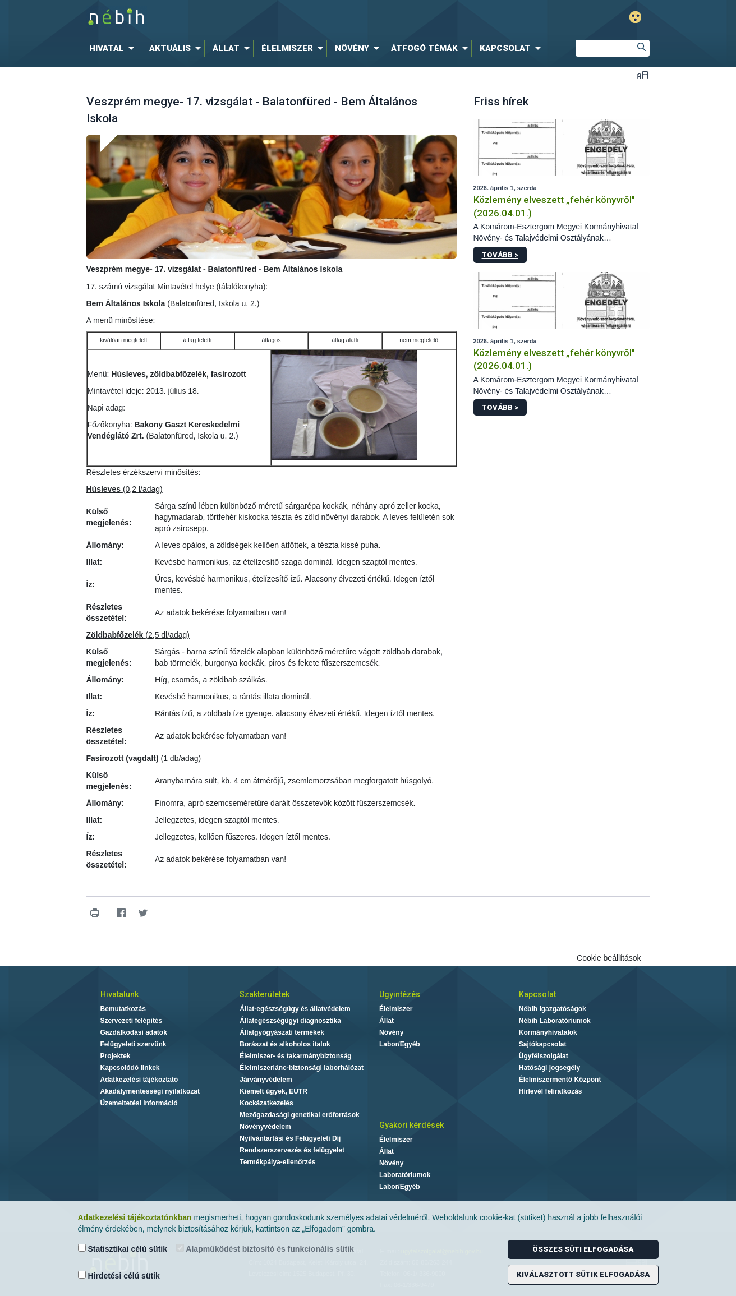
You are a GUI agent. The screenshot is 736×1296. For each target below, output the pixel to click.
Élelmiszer (395, 1009)
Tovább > (500, 255)
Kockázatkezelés (266, 1103)
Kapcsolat (537, 994)
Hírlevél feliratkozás (550, 1091)
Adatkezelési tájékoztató (139, 1079)
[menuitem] (113, 48)
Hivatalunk (119, 994)
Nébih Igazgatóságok (552, 1009)
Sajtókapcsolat (543, 1044)
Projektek (115, 1056)
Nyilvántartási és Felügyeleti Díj (290, 1138)
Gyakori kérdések (411, 1124)
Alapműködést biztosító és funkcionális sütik (265, 1248)
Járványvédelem (266, 1079)
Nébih (248, 18)
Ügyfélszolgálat (543, 1056)
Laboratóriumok (404, 1175)
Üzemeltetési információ (139, 1103)
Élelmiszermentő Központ (560, 1079)
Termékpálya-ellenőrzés (277, 1162)
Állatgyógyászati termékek (282, 1032)
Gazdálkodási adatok (133, 1032)
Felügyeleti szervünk (133, 1044)
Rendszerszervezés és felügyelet (292, 1150)
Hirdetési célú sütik (119, 1275)
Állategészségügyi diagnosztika (290, 1021)
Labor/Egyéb (399, 1044)
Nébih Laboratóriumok (555, 1021)
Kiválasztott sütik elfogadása (583, 1274)
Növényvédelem (265, 1127)
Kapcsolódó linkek (130, 1068)
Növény (391, 1032)
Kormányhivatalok (548, 1032)
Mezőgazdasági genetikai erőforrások (299, 1115)
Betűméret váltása (643, 74)
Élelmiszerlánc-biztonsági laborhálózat (302, 1068)
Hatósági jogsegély (549, 1068)
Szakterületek (264, 994)
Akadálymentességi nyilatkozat (150, 1091)
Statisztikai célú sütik (123, 1248)
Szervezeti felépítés (131, 1021)
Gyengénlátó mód (635, 17)
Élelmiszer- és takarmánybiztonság (295, 1056)
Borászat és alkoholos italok (285, 1044)
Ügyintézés (399, 994)
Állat (386, 1021)
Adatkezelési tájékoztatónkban (135, 1217)
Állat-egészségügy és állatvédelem (295, 1009)
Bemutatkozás (123, 1009)
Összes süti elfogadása (582, 1249)
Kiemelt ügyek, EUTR (273, 1091)
